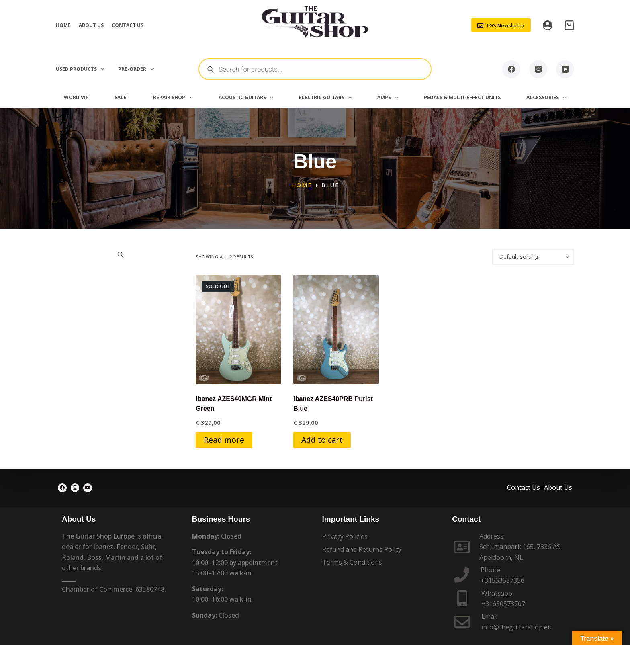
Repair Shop (174, 97)
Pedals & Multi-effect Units (462, 97)
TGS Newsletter (501, 25)
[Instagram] (538, 69)
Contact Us (127, 25)
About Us (91, 25)
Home (63, 25)
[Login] (547, 25)
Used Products (81, 69)
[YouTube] (565, 69)
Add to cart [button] (322, 439)
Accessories (547, 97)
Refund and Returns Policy (361, 549)
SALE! (121, 97)
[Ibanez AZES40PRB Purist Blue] (336, 329)
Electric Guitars (327, 97)
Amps (389, 97)
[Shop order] (533, 257)
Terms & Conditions (352, 562)
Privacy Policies (345, 536)
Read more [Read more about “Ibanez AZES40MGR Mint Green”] (224, 439)
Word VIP (76, 97)
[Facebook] (511, 69)
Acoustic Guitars (247, 97)
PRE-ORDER (137, 69)
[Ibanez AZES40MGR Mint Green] (238, 329)
